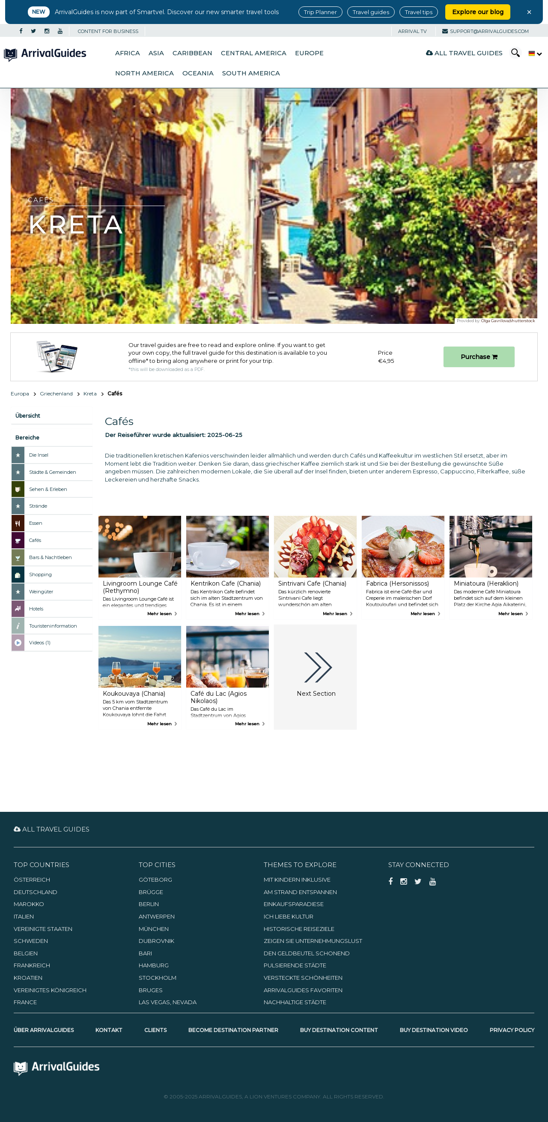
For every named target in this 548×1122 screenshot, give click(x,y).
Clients (155, 1030)
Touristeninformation (53, 626)
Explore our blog (477, 12)
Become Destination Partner (233, 1030)
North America (144, 73)
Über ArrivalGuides (44, 1030)
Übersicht (27, 416)
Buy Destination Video (434, 1030)
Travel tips (418, 12)
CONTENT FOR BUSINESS (108, 31)
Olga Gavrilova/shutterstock (508, 320)
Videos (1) (40, 643)
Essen (35, 523)
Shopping (40, 574)
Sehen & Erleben (48, 489)
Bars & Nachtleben (50, 557)
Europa (20, 393)
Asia (156, 53)
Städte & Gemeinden (52, 472)
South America (251, 73)
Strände (38, 506)
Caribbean (192, 53)
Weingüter (41, 592)
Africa (127, 53)
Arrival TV (412, 31)
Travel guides (371, 12)
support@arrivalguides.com (485, 31)
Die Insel (38, 455)
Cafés (35, 540)
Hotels (36, 609)
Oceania (198, 73)
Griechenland (56, 393)
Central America (253, 53)
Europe (309, 53)
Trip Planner (320, 12)
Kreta (90, 393)
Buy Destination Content (339, 1030)
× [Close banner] (529, 12)
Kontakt (108, 1030)
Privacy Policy (512, 1030)
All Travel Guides (464, 53)
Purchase (479, 357)
